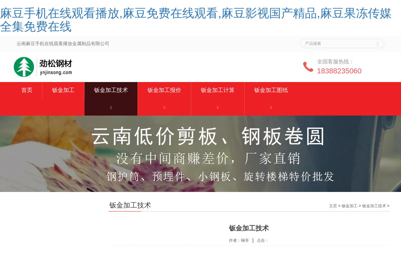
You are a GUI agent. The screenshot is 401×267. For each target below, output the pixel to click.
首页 (26, 90)
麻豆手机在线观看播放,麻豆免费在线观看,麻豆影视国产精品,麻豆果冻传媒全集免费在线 (196, 19)
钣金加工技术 (111, 90)
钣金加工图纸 (271, 90)
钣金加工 (63, 90)
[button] (111, 107)
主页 (333, 206)
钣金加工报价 (164, 90)
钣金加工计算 (218, 90)
